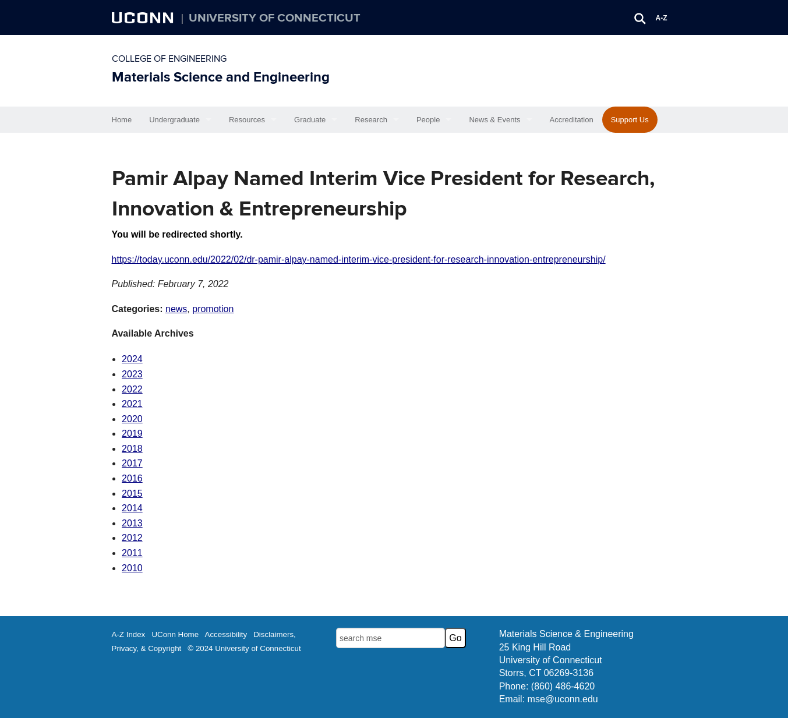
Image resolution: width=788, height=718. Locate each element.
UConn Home (175, 634)
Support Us (630, 119)
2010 (132, 568)
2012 (132, 538)
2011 (132, 553)
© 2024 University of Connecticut (244, 648)
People (428, 119)
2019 (132, 433)
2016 (132, 478)
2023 (132, 374)
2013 (132, 523)
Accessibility (226, 634)
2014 (132, 508)
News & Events (494, 119)
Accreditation (571, 119)
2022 (132, 389)
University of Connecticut (275, 18)
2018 (132, 449)
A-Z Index (129, 634)
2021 (132, 404)
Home (122, 119)
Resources (247, 119)
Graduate (310, 119)
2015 (132, 493)
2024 (132, 359)
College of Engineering (169, 59)
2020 (132, 419)
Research (371, 119)
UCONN (144, 17)
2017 (132, 463)
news (176, 309)
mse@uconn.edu (563, 699)
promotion (213, 309)
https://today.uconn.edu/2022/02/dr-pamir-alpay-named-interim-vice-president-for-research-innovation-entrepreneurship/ (359, 259)
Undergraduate (174, 119)
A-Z (661, 18)
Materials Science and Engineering (221, 77)
